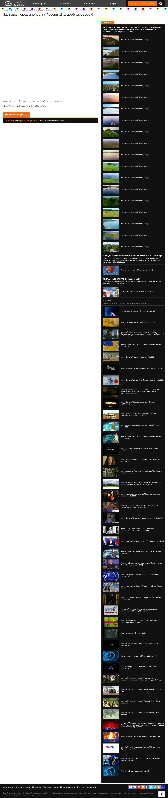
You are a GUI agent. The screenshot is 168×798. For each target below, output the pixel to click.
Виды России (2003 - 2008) (45, 10)
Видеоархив (39, 3)
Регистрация (148, 4)
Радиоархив (64, 3)
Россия (14, 10)
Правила (36, 787)
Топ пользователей (86, 787)
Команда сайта (23, 787)
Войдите (10, 120)
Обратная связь (50, 787)
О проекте (8, 787)
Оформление (25, 10)
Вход (133, 4)
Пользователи (67, 787)
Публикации (89, 3)
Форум (113, 3)
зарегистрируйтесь (27, 120)
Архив (5, 10)
